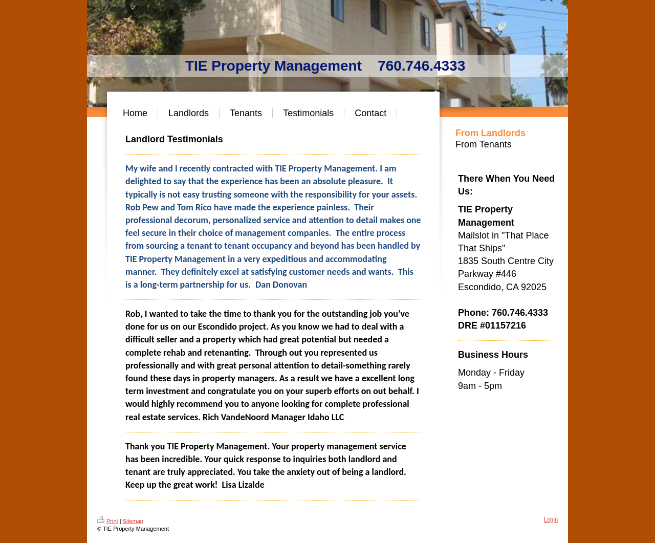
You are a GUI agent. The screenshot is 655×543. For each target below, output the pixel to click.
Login (551, 519)
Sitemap (133, 521)
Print (107, 521)
